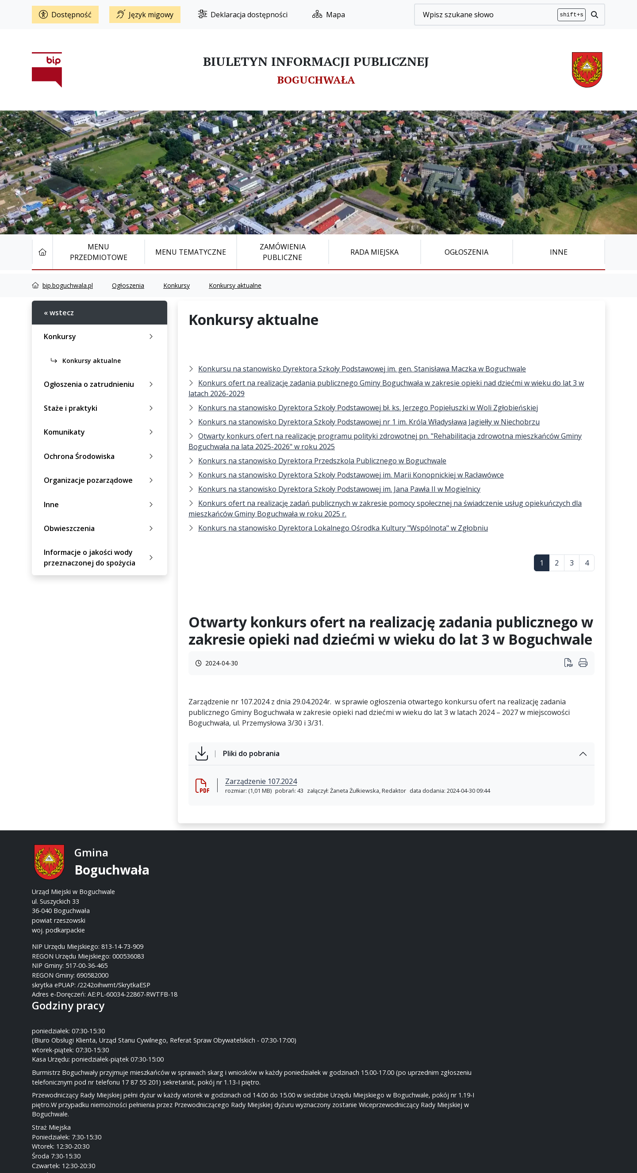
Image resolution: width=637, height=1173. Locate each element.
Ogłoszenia (466, 252)
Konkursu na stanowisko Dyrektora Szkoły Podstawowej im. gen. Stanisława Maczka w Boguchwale (362, 369)
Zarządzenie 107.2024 (261, 781)
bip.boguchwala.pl (67, 285)
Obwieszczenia (100, 528)
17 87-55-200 (353, 872)
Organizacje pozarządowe (100, 480)
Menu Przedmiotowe (98, 252)
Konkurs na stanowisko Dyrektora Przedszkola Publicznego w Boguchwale (322, 461)
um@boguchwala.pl (373, 891)
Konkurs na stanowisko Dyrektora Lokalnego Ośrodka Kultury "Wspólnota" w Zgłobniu (343, 528)
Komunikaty (100, 432)
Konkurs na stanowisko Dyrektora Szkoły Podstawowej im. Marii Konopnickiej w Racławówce (351, 475)
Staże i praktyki (100, 408)
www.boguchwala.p (352, 901)
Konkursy (176, 285)
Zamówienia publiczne (283, 252)
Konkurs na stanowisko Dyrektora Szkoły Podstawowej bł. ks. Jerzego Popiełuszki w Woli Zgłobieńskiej (368, 408)
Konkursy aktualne (235, 285)
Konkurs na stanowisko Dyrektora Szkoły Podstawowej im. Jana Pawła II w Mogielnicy (339, 489)
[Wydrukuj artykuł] (571, 663)
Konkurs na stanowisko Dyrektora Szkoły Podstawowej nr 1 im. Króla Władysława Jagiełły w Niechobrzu (369, 422)
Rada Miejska (374, 252)
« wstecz (59, 312)
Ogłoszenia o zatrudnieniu (100, 384)
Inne (559, 252)
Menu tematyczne (190, 252)
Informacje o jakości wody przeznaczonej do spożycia (100, 557)
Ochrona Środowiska (100, 456)
